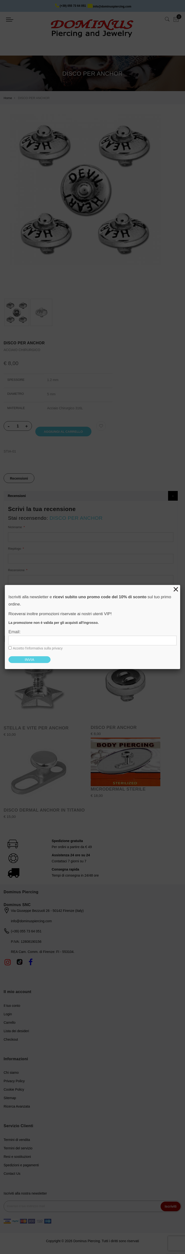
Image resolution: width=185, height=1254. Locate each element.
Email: (14, 631)
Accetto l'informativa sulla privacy (38, 648)
